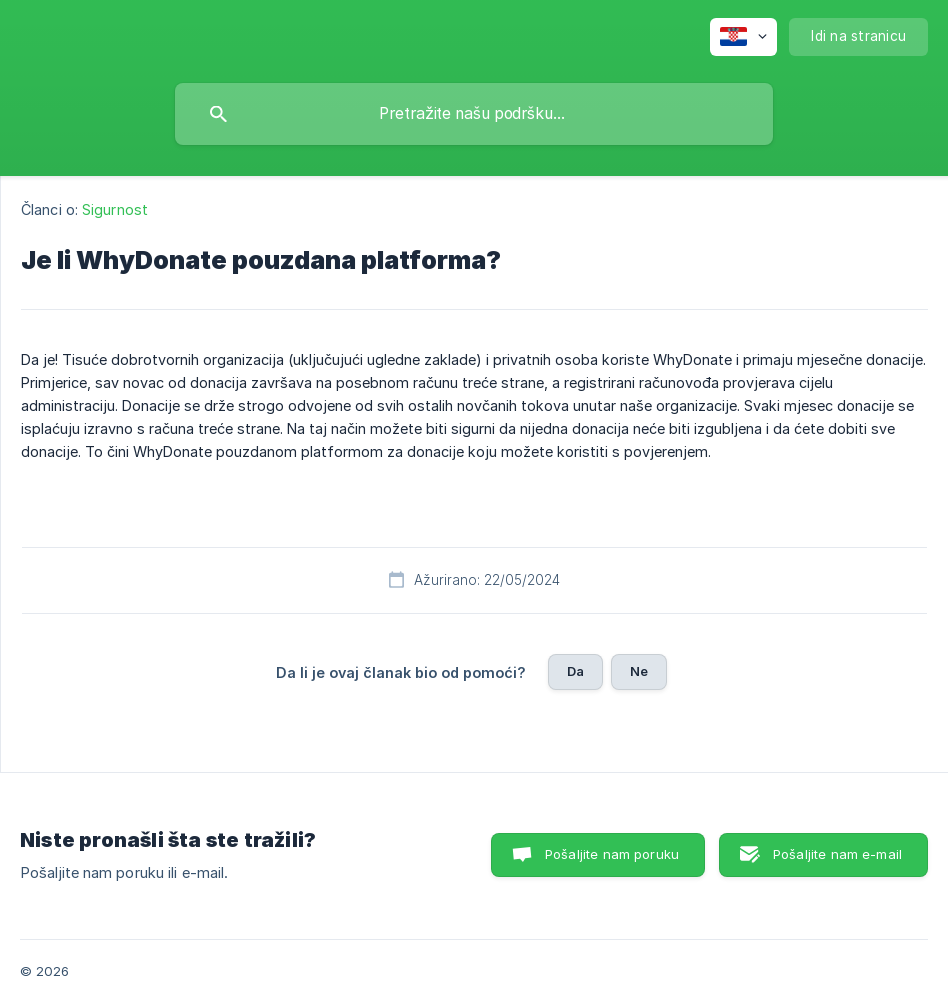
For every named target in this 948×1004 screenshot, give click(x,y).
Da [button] (575, 671)
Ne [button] (639, 671)
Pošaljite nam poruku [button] (612, 854)
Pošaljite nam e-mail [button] (837, 854)
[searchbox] (474, 114)
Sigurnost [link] (115, 209)
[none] (743, 37)
